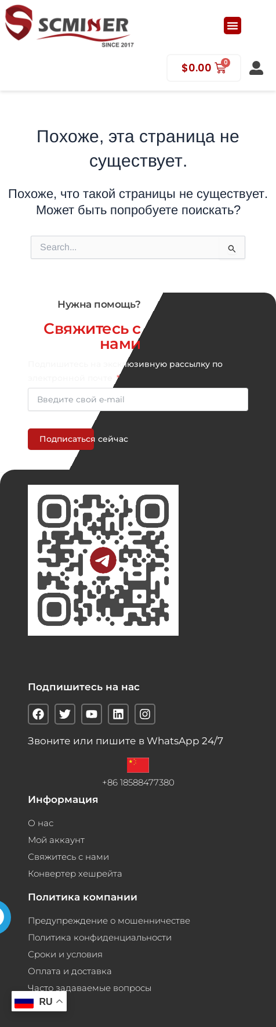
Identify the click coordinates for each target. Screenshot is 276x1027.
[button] (232, 25)
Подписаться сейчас (66, 439)
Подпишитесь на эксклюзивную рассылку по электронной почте (125, 371)
